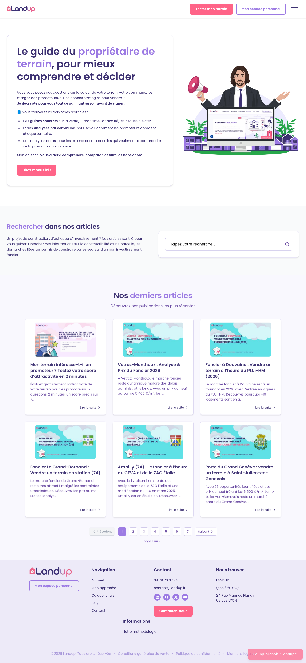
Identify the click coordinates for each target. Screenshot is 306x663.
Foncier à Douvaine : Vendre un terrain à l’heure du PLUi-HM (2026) (239, 369)
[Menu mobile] (294, 9)
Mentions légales (241, 653)
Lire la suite (90, 406)
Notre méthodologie (139, 631)
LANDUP (222, 580)
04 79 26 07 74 (166, 580)
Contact (98, 610)
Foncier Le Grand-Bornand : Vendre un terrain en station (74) (65, 469)
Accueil (98, 580)
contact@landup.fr (170, 587)
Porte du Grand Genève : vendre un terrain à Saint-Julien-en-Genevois (239, 471)
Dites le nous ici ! (37, 170)
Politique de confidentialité (198, 653)
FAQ (95, 603)
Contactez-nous (173, 611)
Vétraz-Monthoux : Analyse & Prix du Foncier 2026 (149, 366)
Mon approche (104, 587)
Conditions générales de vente (144, 653)
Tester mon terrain (211, 9)
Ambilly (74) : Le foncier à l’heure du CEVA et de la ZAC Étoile (153, 469)
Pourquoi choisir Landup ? (275, 654)
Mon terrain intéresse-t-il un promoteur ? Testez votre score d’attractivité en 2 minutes (63, 369)
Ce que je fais (103, 595)
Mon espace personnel (261, 9)
